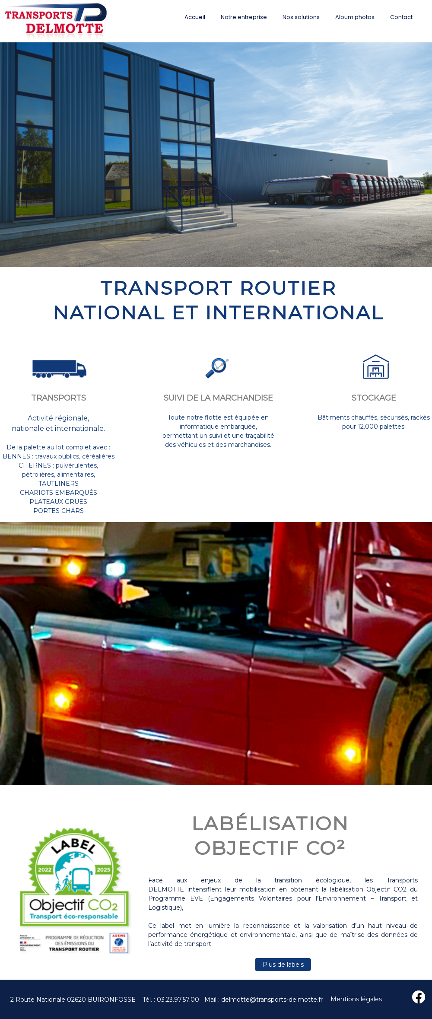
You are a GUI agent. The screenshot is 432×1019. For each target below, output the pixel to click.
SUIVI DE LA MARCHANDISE (218, 398)
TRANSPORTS (58, 398)
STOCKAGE (374, 398)
